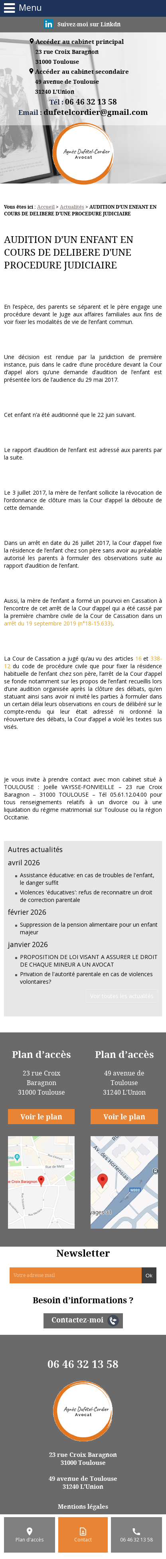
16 (138, 658)
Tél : (83, 102)
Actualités (72, 206)
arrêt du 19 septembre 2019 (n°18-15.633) (58, 623)
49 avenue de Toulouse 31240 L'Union (83, 1482)
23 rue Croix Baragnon (67, 57)
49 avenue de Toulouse (67, 87)
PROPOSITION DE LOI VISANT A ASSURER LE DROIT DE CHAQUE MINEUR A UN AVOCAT (89, 960)
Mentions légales (83, 1506)
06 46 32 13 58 (83, 1364)
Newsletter (83, 1253)
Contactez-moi (77, 1319)
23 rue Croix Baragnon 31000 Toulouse (83, 1458)
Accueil (46, 206)
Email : (83, 112)
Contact (83, 1539)
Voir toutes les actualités (122, 996)
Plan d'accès (29, 1539)
